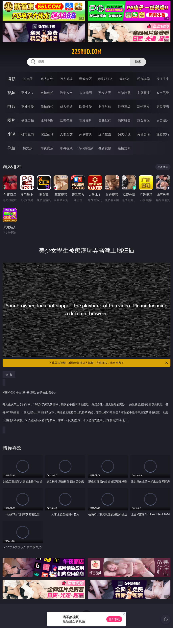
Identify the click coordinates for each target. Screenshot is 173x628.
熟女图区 (143, 120)
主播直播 (143, 92)
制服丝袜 (104, 106)
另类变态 (162, 106)
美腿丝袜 (104, 120)
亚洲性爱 (27, 106)
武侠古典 (85, 134)
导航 (11, 148)
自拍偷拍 (47, 92)
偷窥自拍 (27, 120)
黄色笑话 (143, 134)
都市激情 (27, 134)
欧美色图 (66, 120)
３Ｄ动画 (85, 92)
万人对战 (66, 79)
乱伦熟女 (143, 106)
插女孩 (27, 148)
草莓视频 (66, 148)
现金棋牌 (143, 79)
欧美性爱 (85, 106)
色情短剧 (124, 148)
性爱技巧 (162, 134)
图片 (11, 120)
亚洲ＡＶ (27, 92)
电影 (11, 106)
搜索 (138, 62)
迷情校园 (104, 134)
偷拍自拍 (47, 106)
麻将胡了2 (105, 79)
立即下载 (114, 619)
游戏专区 (85, 79)
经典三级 (124, 106)
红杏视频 (104, 148)
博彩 (11, 78)
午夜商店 (47, 148)
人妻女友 (66, 134)
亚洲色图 (47, 120)
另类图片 (162, 120)
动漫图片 (85, 120)
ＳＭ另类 (162, 92)
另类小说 (124, 134)
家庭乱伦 (47, 134)
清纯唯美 (124, 120)
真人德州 (47, 79)
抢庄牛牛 (162, 79)
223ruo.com (86, 52)
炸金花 (124, 79)
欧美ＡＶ (66, 92)
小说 (11, 134)
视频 (11, 92)
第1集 (8, 374)
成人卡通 (66, 106)
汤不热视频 (85, 148)
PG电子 (27, 79)
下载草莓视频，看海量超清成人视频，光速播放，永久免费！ (108, 362)
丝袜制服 (124, 92)
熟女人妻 (104, 92)
